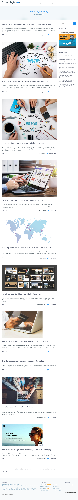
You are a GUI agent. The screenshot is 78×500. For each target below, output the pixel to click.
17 (38, 469)
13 (27, 469)
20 (46, 469)
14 (30, 469)
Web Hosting (43, 484)
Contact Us (56, 491)
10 (20, 469)
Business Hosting (44, 486)
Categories (46, 2)
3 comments (52, 153)
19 (43, 469)
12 (25, 469)
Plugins (53, 2)
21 (48, 469)
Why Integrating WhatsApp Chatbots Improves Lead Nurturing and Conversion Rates (67, 85)
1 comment (53, 34)
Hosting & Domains (70, 2)
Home (55, 484)
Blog (40, 2)
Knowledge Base (57, 488)
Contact (59, 2)
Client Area (56, 486)
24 (3, 471)
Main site (35, 2)
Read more (4, 34)
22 (51, 469)
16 (35, 469)
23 (54, 469)
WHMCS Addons (44, 491)
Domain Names (44, 490)
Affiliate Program (57, 490)
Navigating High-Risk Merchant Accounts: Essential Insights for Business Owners (66, 76)
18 (40, 469)
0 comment (52, 258)
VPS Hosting (43, 488)
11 (22, 469)
